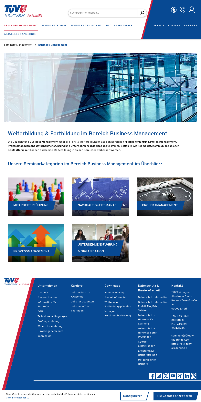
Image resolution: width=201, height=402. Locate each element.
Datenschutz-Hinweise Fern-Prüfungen (147, 332)
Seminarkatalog (114, 292)
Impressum (44, 336)
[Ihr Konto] (191, 9)
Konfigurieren (133, 396)
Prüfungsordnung (48, 321)
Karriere (77, 285)
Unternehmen (47, 285)
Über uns (43, 292)
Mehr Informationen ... (17, 398)
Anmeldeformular (115, 297)
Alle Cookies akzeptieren (174, 396)
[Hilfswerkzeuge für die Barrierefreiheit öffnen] (174, 10)
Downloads (112, 285)
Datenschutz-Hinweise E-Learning (146, 319)
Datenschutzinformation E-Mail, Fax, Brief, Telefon (153, 306)
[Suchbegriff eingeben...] (103, 13)
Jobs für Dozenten (82, 301)
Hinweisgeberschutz (50, 331)
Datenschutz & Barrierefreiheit (149, 288)
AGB (40, 311)
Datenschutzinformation (153, 297)
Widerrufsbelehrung (49, 326)
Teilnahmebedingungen (52, 316)
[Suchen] (142, 13)
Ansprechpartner (47, 297)
